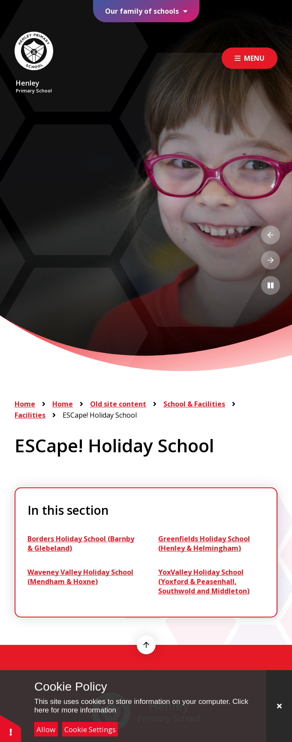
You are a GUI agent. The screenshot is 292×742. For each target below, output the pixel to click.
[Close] (279, 706)
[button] (10, 728)
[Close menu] (249, 58)
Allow (45, 729)
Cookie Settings (90, 729)
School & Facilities (194, 404)
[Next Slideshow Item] (270, 260)
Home (25, 404)
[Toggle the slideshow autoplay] (270, 285)
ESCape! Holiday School (100, 415)
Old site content (118, 404)
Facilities (30, 415)
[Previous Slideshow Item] (270, 235)
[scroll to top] (146, 644)
